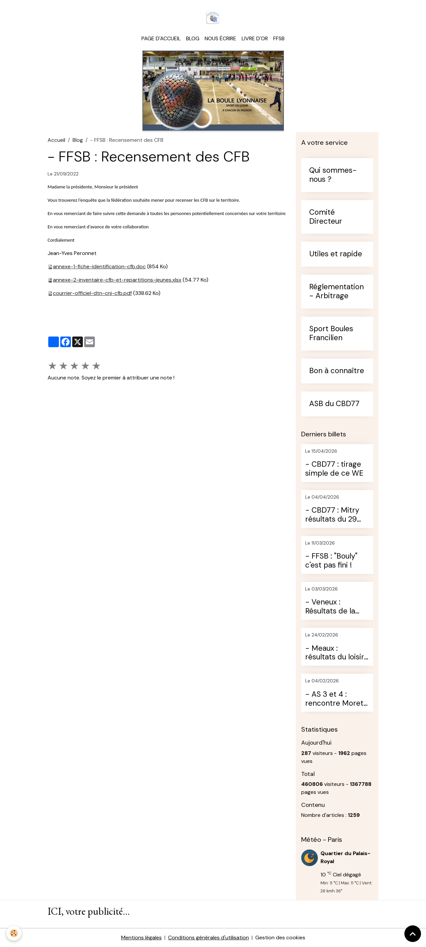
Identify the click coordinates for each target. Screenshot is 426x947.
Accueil (56, 139)
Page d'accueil (161, 38)
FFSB (279, 38)
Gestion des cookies (280, 937)
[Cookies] (14, 933)
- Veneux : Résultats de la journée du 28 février (330, 607)
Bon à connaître (336, 370)
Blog (192, 38)
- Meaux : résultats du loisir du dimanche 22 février (334, 653)
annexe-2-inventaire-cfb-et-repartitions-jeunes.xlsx (117, 279)
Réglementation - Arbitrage (336, 292)
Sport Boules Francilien (331, 334)
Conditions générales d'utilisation (208, 937)
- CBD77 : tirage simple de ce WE (334, 469)
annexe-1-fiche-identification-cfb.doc (99, 266)
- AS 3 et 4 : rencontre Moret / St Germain (336, 699)
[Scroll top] (412, 933)
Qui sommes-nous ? (333, 175)
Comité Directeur (325, 217)
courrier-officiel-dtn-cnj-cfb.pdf (92, 293)
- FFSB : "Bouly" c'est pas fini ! (331, 561)
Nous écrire (220, 38)
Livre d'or (255, 38)
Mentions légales (141, 937)
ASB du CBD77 (334, 403)
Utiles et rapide (335, 254)
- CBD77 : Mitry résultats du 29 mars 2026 (332, 515)
